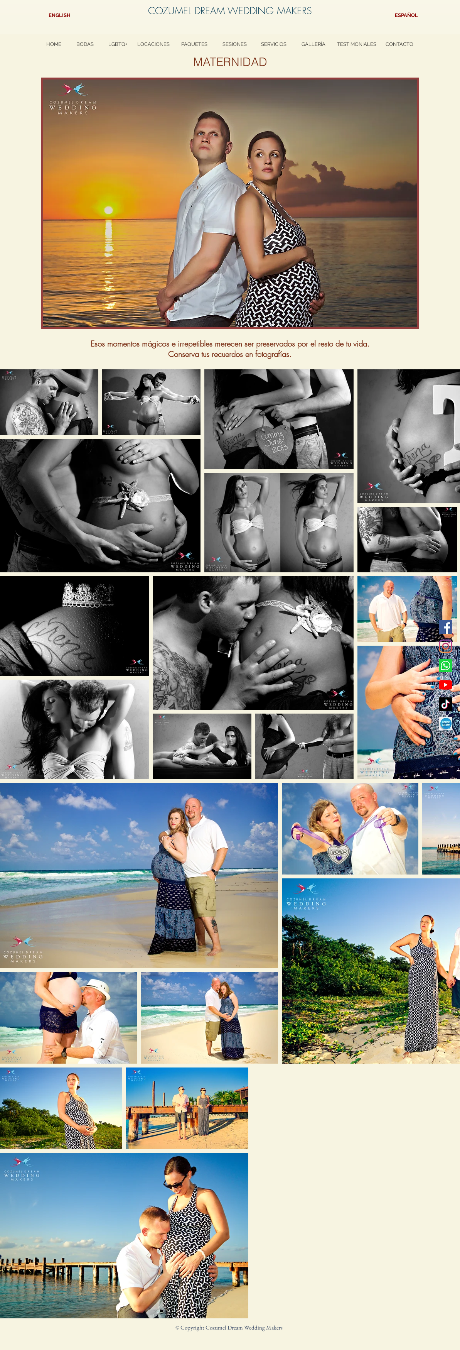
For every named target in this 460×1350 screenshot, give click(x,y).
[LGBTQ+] (118, 44)
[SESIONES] (235, 44)
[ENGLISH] (59, 15)
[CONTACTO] (399, 44)
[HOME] (53, 44)
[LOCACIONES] (153, 44)
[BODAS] (85, 44)
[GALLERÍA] (313, 44)
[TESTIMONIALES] (356, 44)
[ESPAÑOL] (406, 15)
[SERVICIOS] (274, 44)
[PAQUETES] (194, 44)
